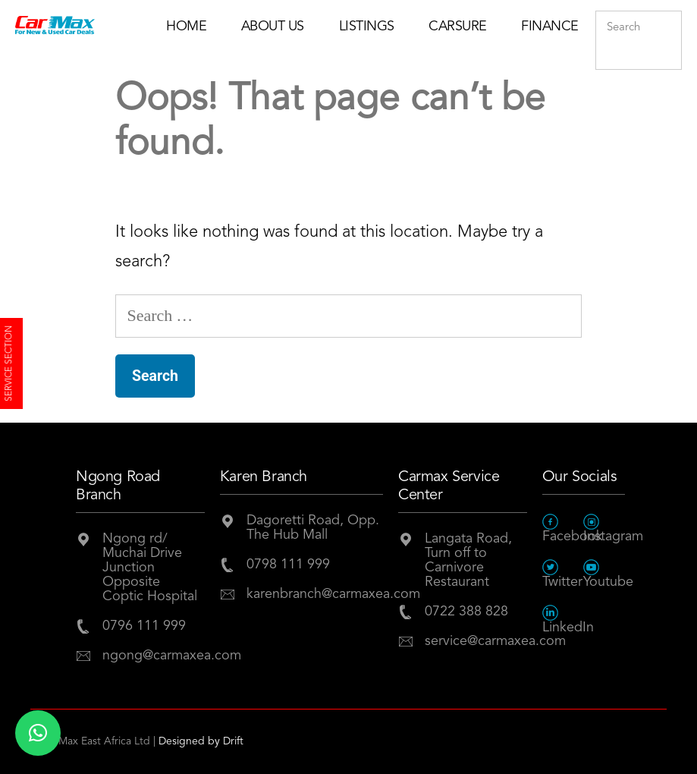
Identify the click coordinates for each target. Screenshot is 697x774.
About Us (272, 26)
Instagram (604, 528)
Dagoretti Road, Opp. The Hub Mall (312, 528)
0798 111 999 (288, 564)
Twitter (562, 574)
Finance (550, 26)
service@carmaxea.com (476, 641)
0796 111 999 (144, 626)
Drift (233, 741)
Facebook (563, 528)
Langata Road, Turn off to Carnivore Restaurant (468, 560)
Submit (666, 58)
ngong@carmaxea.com (153, 655)
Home (186, 26)
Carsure (458, 26)
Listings (366, 26)
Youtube (604, 574)
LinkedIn (563, 619)
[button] (38, 733)
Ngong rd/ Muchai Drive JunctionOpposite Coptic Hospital (149, 567)
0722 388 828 (466, 611)
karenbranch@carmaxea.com (314, 594)
